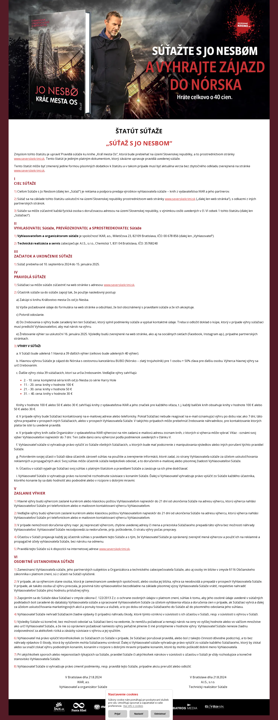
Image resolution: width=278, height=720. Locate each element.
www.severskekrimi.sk (29, 159)
